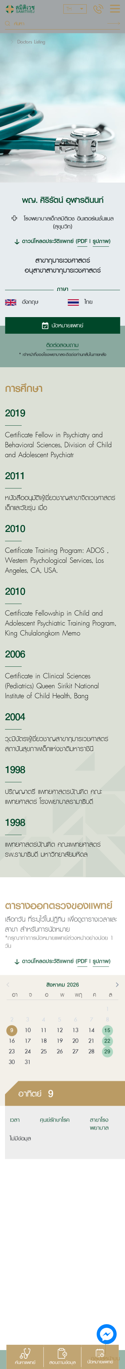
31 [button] (28, 1075)
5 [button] (59, 1033)
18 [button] (44, 1054)
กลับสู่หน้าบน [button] (105, 1357)
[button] (117, 998)
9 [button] (11, 1043)
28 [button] (91, 1065)
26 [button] (60, 1065)
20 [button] (75, 1054)
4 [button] (43, 1033)
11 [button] (44, 1043)
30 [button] (12, 1075)
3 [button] (27, 1033)
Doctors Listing (31, 41)
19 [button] (60, 1054)
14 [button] (91, 1043)
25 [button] (44, 1065)
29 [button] (107, 1065)
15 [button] (107, 1043)
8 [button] (107, 1033)
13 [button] (75, 1043)
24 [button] (28, 1065)
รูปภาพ (101, 241)
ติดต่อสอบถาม (62, 345)
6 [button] (75, 1033)
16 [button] (12, 1054)
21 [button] (91, 1054)
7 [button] (91, 1033)
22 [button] (107, 1054)
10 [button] (28, 1043)
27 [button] (75, 1065)
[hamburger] (115, 9)
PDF (82, 241)
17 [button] (28, 1054)
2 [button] (11, 1033)
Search (113, 23)
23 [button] (12, 1065)
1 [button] (107, 1022)
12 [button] (60, 1043)
